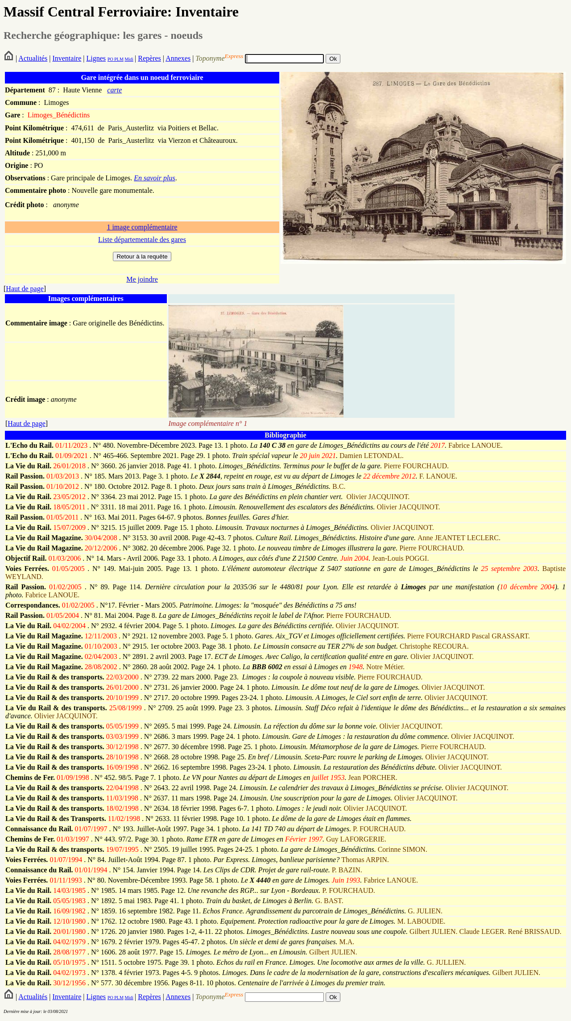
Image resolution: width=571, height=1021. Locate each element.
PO (110, 59)
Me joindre (142, 279)
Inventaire (66, 58)
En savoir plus (154, 178)
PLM (118, 59)
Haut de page (24, 288)
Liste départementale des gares (142, 239)
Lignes (96, 58)
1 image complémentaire (142, 227)
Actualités (32, 58)
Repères (149, 58)
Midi (128, 59)
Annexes (178, 58)
